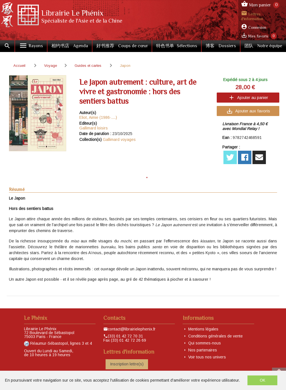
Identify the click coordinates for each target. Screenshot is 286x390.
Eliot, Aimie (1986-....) (98, 117)
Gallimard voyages (119, 139)
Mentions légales (203, 329)
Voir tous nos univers (207, 357)
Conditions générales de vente (215, 336)
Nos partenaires (202, 350)
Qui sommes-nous (204, 343)
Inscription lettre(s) (127, 364)
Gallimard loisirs (93, 128)
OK (262, 380)
